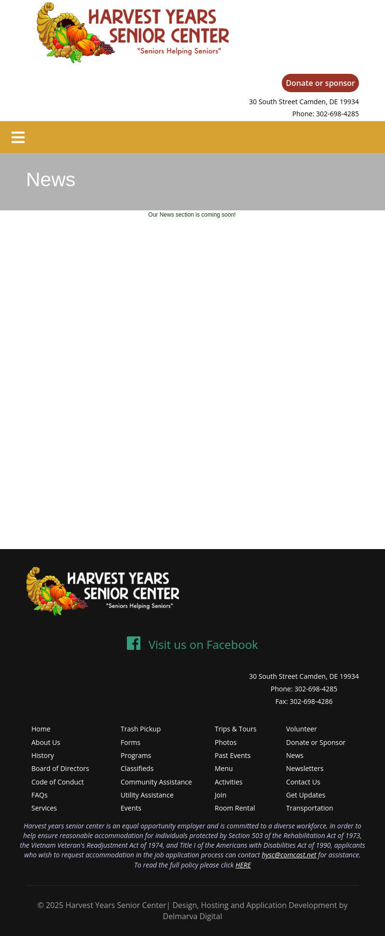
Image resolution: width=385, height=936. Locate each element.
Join (220, 794)
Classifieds (137, 768)
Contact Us (303, 781)
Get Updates (305, 794)
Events (131, 807)
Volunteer (301, 728)
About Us (45, 742)
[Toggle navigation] (18, 137)
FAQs (39, 794)
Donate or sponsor (320, 83)
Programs (136, 755)
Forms (130, 742)
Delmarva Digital (192, 916)
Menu (224, 768)
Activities (229, 781)
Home (41, 728)
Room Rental (235, 807)
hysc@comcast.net (288, 854)
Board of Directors (60, 768)
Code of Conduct (57, 781)
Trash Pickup (141, 728)
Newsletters (305, 768)
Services (44, 807)
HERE (243, 864)
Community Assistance (156, 781)
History (42, 755)
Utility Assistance (147, 794)
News (294, 755)
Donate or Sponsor (315, 742)
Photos (226, 742)
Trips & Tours (236, 728)
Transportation (309, 807)
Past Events (232, 755)
